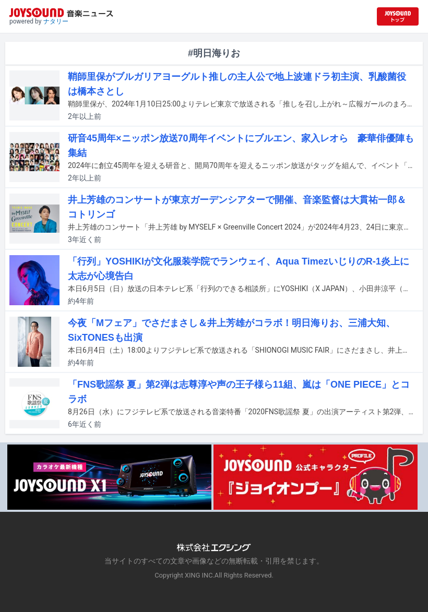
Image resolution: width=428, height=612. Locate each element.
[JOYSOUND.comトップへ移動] (398, 16)
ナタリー (55, 21)
